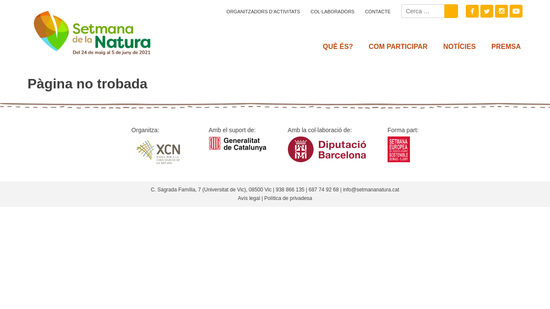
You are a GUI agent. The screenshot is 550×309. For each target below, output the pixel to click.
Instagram (501, 11)
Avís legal (249, 198)
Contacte (378, 11)
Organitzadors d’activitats (263, 11)
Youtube (516, 11)
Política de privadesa (288, 198)
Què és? (338, 46)
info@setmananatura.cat (371, 190)
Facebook (472, 11)
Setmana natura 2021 (103, 30)
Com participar (398, 46)
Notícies (459, 46)
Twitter (486, 11)
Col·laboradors (332, 11)
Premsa (506, 46)
